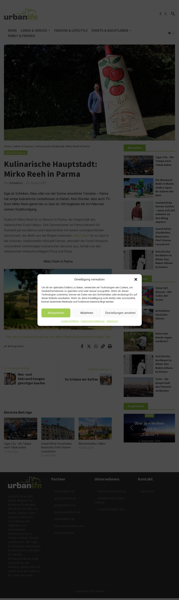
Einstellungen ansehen (120, 313)
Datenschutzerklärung (92, 320)
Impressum (112, 320)
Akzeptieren (56, 313)
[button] (136, 279)
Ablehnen (86, 313)
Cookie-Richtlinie (70, 320)
